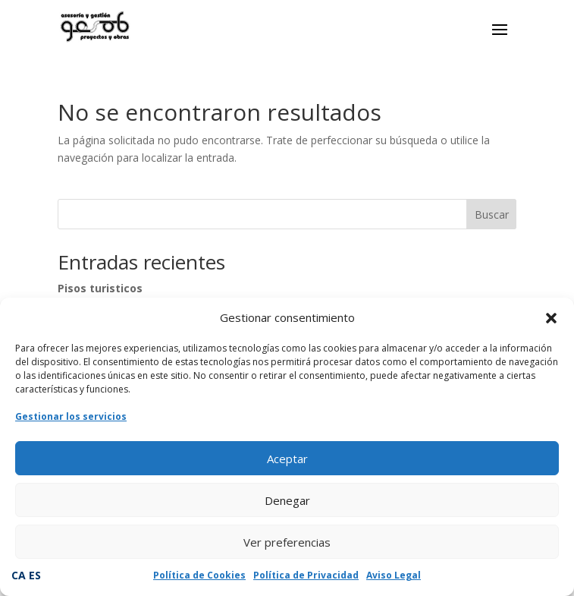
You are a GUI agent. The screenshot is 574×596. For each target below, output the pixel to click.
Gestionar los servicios (71, 416)
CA (18, 575)
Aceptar (287, 458)
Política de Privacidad (306, 575)
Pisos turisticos (100, 288)
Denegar (287, 500)
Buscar (492, 214)
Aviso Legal (393, 575)
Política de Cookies (199, 575)
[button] (551, 318)
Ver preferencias (287, 542)
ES (35, 575)
